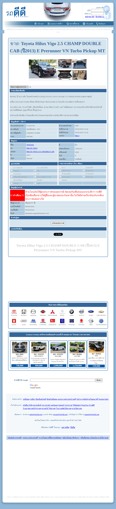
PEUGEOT (62, 324)
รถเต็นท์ (85, 399)
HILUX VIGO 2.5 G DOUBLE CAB (40, 152)
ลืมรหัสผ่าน (100, 17)
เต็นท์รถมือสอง (52, 399)
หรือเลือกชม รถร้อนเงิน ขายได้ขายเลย (94, 438)
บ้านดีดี (92, 405)
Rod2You (85, 405)
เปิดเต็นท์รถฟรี (40, 399)
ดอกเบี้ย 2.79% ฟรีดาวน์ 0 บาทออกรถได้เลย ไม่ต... (96, 360)
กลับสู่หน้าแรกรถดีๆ (15, 438)
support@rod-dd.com (92, 414)
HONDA (24, 315)
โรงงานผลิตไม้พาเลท (64, 409)
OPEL (91, 324)
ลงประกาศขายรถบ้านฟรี (67, 399)
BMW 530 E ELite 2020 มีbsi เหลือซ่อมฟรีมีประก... (19, 360)
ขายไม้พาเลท (77, 409)
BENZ (62, 315)
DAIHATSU (52, 324)
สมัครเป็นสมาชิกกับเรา (71, 438)
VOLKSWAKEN (101, 324)
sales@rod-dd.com (35, 414)
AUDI (24, 324)
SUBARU (72, 324)
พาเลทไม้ (45, 409)
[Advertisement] (58, 279)
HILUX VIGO (32, 148)
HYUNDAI (33, 324)
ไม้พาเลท (52, 409)
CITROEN (43, 324)
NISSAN (43, 315)
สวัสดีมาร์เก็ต (28, 405)
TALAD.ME (46, 405)
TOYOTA (30, 145)
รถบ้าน (79, 399)
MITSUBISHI (52, 315)
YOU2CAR (68, 405)
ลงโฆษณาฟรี (93, 399)
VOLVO (81, 315)
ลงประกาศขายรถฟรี (30, 438)
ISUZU (14, 324)
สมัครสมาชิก (89, 17)
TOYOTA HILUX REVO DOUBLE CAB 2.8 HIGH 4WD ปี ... (39, 360)
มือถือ (72, 427)
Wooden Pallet (103, 399)
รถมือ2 (32, 399)
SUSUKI (81, 324)
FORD (91, 315)
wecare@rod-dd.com (60, 414)
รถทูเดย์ (61, 405)
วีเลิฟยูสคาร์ (77, 405)
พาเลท (38, 409)
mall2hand (54, 405)
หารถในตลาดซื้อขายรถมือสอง (50, 438)
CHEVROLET (101, 315)
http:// (77, 136)
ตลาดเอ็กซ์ (37, 405)
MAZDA (33, 315)
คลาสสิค (65, 427)
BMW (72, 315)
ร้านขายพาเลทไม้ (29, 409)
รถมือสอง (26, 399)
